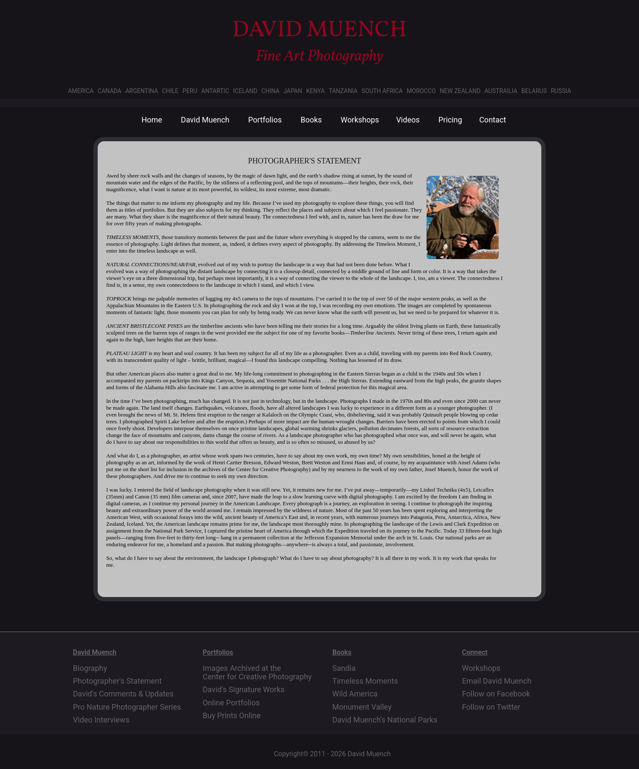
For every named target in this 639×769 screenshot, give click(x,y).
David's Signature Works (244, 689)
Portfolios (265, 119)
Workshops (360, 119)
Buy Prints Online (232, 715)
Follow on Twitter (491, 707)
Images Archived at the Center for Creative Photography (257, 672)
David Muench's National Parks (384, 720)
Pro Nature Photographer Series (127, 707)
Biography (90, 668)
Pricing (450, 119)
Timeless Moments (365, 681)
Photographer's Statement (117, 681)
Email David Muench (497, 681)
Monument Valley (362, 707)
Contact (492, 119)
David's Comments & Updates (123, 694)
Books (311, 119)
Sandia (344, 668)
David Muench (205, 119)
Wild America (355, 694)
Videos (408, 119)
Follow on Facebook (496, 694)
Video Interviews (101, 720)
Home (152, 119)
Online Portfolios (231, 703)
